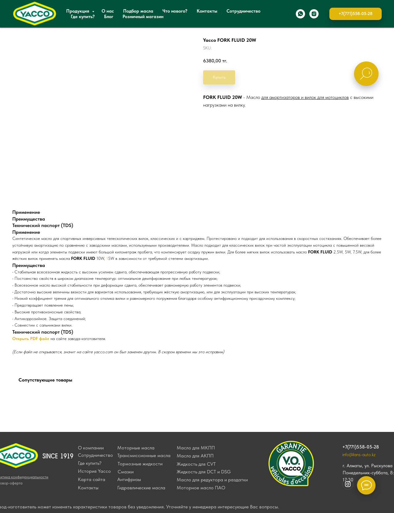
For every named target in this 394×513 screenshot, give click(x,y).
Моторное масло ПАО (201, 488)
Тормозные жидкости (140, 464)
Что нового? (175, 11)
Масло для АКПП (195, 456)
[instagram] (314, 13)
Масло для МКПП (196, 448)
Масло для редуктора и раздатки (212, 480)
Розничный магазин (143, 16)
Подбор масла (138, 11)
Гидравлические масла (141, 488)
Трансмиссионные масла (144, 455)
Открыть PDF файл (30, 338)
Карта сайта (91, 479)
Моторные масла (136, 448)
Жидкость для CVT (196, 464)
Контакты (207, 11)
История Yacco (94, 471)
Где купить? (83, 16)
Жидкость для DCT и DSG (204, 472)
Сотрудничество (243, 11)
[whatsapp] (300, 13)
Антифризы (129, 479)
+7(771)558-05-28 (360, 447)
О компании (91, 448)
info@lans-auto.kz (359, 454)
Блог (108, 16)
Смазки (126, 472)
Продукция (78, 11)
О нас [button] (108, 11)
